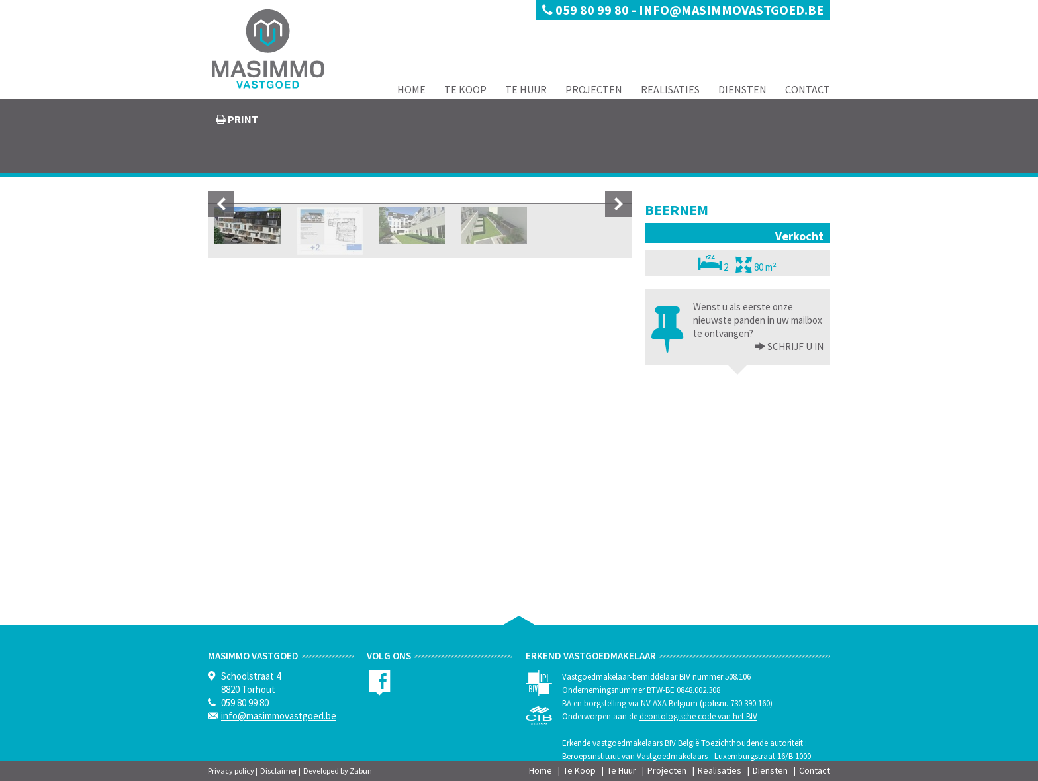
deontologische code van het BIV (698, 716)
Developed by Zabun (337, 771)
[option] (420, 322)
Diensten (742, 89)
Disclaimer (278, 771)
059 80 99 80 (587, 9)
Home (411, 89)
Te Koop (465, 89)
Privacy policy (231, 771)
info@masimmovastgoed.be (731, 9)
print (242, 119)
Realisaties (670, 89)
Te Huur (526, 89)
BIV (670, 743)
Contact (807, 89)
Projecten (593, 89)
